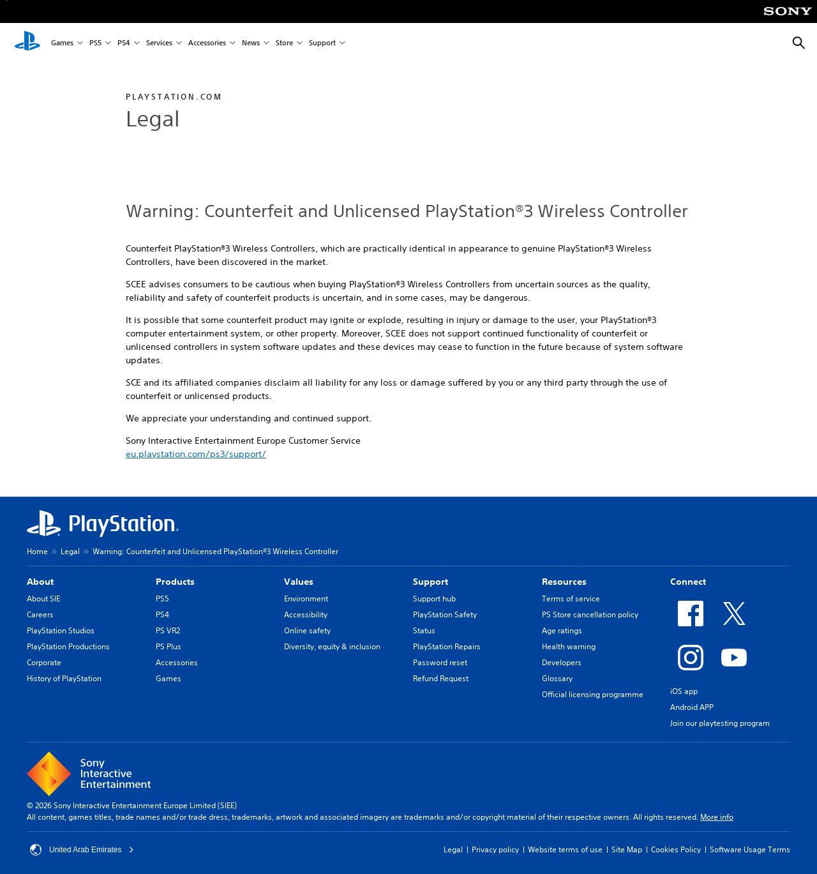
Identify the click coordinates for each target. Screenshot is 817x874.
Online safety (307, 630)
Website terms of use (565, 849)
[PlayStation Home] (27, 43)
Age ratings (562, 630)
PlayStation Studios (60, 630)
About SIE (43, 598)
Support (322, 44)
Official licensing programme (592, 694)
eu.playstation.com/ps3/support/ (196, 454)
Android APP (692, 707)
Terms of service (571, 598)
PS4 (123, 44)
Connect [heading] (688, 581)
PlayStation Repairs (447, 646)
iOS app (684, 691)
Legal (70, 551)
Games (62, 44)
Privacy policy (495, 849)
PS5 (95, 44)
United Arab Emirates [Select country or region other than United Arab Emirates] (82, 850)
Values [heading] (298, 581)
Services (159, 44)
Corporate (44, 662)
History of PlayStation (64, 678)
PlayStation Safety (445, 614)
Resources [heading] (564, 581)
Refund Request (440, 678)
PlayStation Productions (68, 646)
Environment (306, 598)
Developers (561, 662)
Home (37, 551)
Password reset (440, 662)
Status (424, 630)
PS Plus (168, 646)
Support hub (434, 598)
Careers (40, 614)
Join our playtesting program (720, 723)
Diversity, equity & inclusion (332, 646)
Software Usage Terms (750, 849)
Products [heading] (175, 581)
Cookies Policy (676, 849)
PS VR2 (168, 630)
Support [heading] (430, 581)
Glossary (557, 678)
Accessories (207, 44)
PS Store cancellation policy (590, 614)
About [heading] (40, 581)
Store (284, 44)
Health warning (569, 646)
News (251, 44)
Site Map (626, 849)
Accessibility (305, 614)
